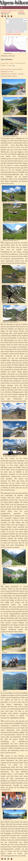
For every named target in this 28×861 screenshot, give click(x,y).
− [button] (7, 22)
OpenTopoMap (16, 32)
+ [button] (7, 20)
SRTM (7, 32)
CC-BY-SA (22, 32)
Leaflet (7, 31)
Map (15, 25)
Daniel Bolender (21, 11)
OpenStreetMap (17, 31)
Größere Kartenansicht (13, 34)
